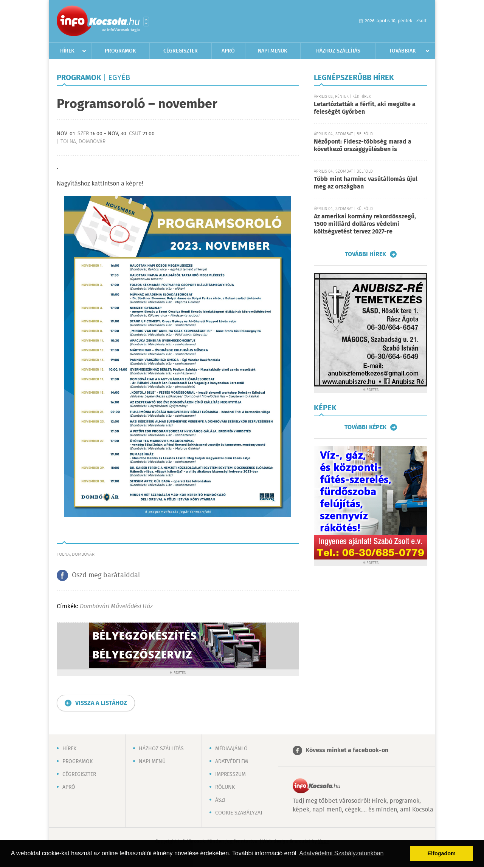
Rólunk (225, 787)
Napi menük (272, 51)
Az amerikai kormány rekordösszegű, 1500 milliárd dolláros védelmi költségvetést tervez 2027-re (365, 224)
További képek (365, 427)
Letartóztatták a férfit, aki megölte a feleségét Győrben (365, 108)
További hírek (365, 254)
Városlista (146, 21)
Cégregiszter (180, 51)
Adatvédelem (231, 761)
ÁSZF (220, 800)
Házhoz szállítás (338, 51)
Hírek (67, 51)
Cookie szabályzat (239, 813)
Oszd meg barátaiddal (106, 575)
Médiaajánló (231, 749)
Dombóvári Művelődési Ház (116, 606)
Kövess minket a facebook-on (347, 750)
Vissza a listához (101, 703)
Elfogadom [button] (442, 853)
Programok (120, 51)
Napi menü (152, 761)
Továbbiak (402, 51)
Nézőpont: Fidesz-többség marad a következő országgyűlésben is (362, 145)
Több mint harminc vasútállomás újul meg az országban (365, 183)
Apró (228, 51)
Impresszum (230, 774)
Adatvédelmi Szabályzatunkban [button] (341, 853)
